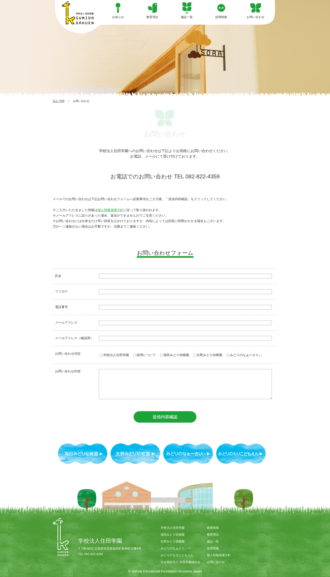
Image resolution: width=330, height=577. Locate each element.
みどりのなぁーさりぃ (244, 355)
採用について (144, 355)
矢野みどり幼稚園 (207, 355)
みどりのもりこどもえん (177, 555)
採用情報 (213, 548)
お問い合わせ (216, 562)
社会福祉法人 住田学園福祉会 (180, 562)
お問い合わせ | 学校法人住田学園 (78, 12)
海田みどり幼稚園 (174, 355)
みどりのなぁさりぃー (175, 548)
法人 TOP (59, 101)
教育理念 (213, 534)
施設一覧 (213, 541)
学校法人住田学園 (114, 355)
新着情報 (213, 527)
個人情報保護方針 (110, 210)
